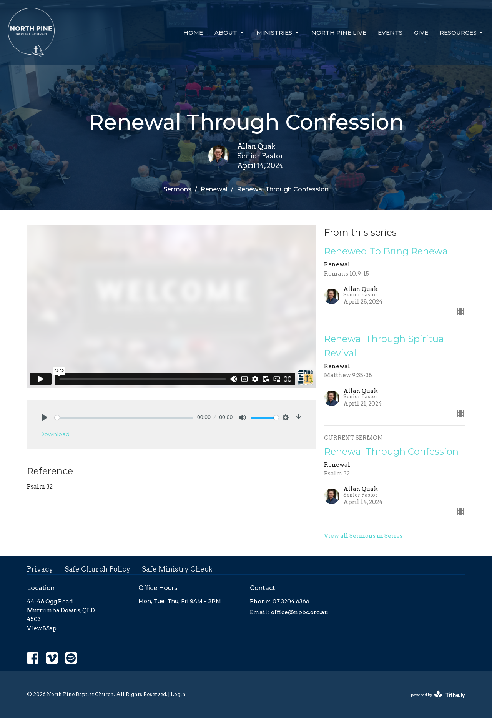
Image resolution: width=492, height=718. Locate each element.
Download (54, 434)
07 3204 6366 (291, 601)
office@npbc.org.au (299, 612)
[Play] (44, 417)
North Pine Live (338, 32)
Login (178, 694)
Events (390, 32)
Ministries (278, 33)
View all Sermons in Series (363, 535)
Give (421, 32)
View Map (42, 628)
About (229, 33)
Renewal (214, 189)
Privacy (40, 569)
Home (193, 32)
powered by (438, 694)
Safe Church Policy (97, 569)
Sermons (177, 189)
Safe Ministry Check (177, 569)
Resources (462, 33)
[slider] (124, 417)
